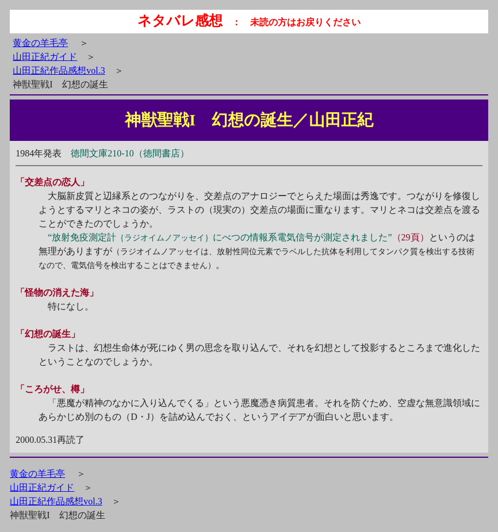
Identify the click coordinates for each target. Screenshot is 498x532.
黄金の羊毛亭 (40, 43)
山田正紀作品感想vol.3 (59, 70)
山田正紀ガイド (45, 57)
